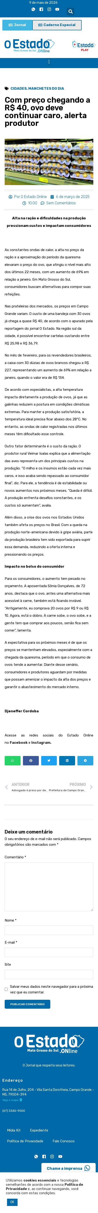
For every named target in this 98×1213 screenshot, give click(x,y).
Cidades (19, 88)
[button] (70, 12)
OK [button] (12, 1202)
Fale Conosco (64, 1141)
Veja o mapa (12, 1100)
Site (8, 964)
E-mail (11, 942)
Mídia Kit (14, 1130)
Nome (11, 920)
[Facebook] (41, 9)
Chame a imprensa (68, 1168)
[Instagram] (49, 9)
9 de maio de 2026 (43, 3)
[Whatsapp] (33, 9)
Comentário (15, 857)
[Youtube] (57, 9)
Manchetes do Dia (46, 88)
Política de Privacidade (25, 1141)
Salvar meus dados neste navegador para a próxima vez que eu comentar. (51, 989)
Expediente (39, 1130)
